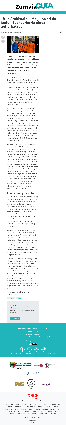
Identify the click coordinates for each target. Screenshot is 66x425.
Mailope (36, 411)
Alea (30, 404)
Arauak (38, 354)
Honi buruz (8, 354)
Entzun (58, 32)
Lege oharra (19, 354)
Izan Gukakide (15, 318)
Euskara (10, 298)
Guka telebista (10, 411)
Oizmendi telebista (54, 411)
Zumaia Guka (44, 414)
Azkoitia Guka (31, 407)
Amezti (37, 404)
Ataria (10, 407)
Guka (59, 409)
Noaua (43, 411)
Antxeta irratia (55, 404)
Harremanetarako (50, 354)
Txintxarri (21, 414)
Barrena (41, 407)
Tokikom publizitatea (33, 420)
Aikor (17, 404)
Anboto (44, 404)
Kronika (28, 411)
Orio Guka (12, 414)
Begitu (49, 407)
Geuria (23, 409)
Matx (26, 417)
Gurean (33, 417)
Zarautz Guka (32, 414)
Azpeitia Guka (19, 407)
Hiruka (20, 411)
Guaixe (52, 409)
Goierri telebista (42, 409)
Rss (59, 354)
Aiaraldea (9, 404)
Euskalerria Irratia (11, 409)
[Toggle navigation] (2, 5)
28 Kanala (54, 414)
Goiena (30, 409)
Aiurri (24, 404)
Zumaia (33, 12)
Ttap (39, 417)
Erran (56, 407)
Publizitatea (30, 354)
